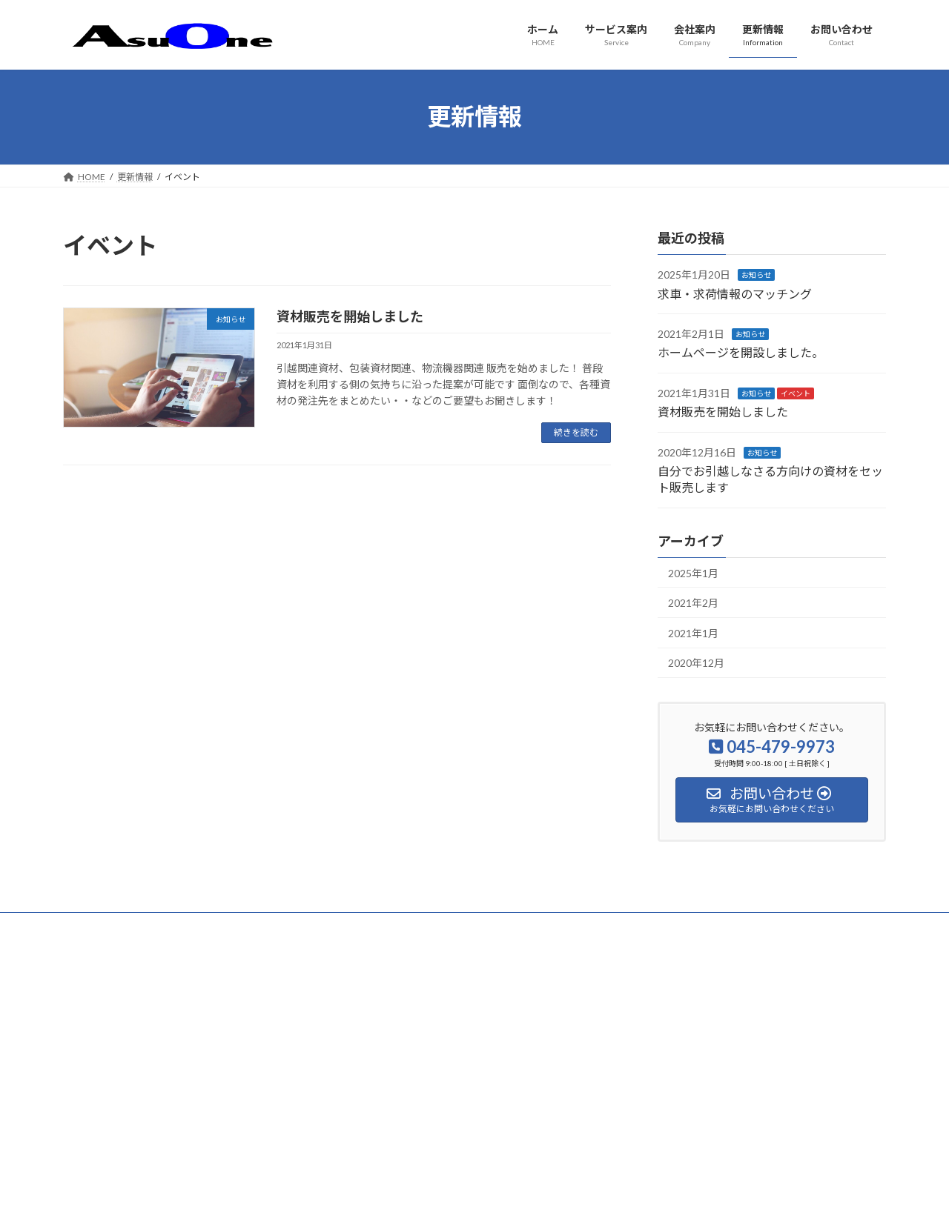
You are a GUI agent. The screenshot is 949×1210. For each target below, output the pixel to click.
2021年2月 (693, 602)
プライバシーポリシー (121, 925)
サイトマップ (221, 925)
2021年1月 (693, 632)
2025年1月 (693, 572)
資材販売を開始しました (350, 316)
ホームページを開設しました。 (741, 352)
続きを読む (576, 432)
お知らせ (756, 274)
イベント (795, 392)
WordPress (394, 1184)
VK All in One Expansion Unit (570, 1184)
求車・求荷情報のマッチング (735, 293)
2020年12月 (696, 662)
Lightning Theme (470, 1184)
